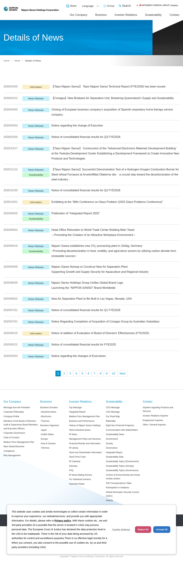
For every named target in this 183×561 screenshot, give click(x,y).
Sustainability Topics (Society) (120, 466)
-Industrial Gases (48, 412)
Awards (109, 500)
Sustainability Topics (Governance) (122, 470)
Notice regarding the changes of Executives (78, 355)
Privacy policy (63, 520)
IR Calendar (74, 461)
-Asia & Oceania (48, 443)
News (73, 5)
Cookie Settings (121, 529)
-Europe (44, 439)
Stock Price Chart (77, 457)
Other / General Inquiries (154, 424)
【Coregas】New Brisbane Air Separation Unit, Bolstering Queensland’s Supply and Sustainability (112, 98)
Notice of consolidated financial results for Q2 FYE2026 (85, 190)
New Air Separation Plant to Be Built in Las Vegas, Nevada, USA (91, 298)
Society (109, 443)
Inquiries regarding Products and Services (158, 409)
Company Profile (11, 416)
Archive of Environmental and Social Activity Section (123, 477)
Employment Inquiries (153, 420)
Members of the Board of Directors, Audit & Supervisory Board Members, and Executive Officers (21, 425)
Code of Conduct (11, 437)
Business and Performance (81, 421)
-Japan (43, 430)
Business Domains (49, 407)
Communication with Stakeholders (122, 430)
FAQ (71, 470)
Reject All (143, 529)
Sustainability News (115, 434)
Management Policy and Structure (85, 439)
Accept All (162, 529)
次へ (123, 373)
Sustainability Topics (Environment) (122, 461)
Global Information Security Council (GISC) (122, 494)
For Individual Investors (80, 479)
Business (101, 14)
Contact (174, 14)
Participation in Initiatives (117, 487)
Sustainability (153, 14)
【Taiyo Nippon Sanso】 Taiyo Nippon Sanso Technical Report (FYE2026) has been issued (108, 86)
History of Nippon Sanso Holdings (85, 425)
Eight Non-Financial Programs (120, 425)
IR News (73, 434)
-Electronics (45, 416)
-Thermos (44, 421)
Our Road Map (113, 416)
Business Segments (49, 425)
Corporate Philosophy (14, 412)
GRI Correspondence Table (118, 483)
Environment (112, 439)
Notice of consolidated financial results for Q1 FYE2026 (85, 310)
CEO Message (113, 407)
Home (7, 60)
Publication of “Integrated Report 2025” (75, 213)
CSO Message (113, 412)
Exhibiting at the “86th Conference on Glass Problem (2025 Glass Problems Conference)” (107, 201)
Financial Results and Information (84, 443)
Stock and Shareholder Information (85, 452)
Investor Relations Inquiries (155, 416)
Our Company (78, 14)
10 (113, 373)
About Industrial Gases (79, 430)
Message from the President (17, 407)
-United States (47, 434)
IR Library (73, 448)
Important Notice (77, 484)
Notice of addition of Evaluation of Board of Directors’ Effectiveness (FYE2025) (100, 333)
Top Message (75, 407)
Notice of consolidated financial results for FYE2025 (83, 344)
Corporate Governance (14, 433)
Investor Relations (126, 14)
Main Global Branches (14, 446)
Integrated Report (77, 412)
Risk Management (12, 455)
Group (110, 5)
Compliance (9, 451)
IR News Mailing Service (80, 475)
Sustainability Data (114, 457)
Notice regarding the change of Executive (77, 125)
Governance (111, 448)
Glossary (73, 466)
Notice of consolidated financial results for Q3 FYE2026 (85, 136)
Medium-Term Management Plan (19, 442)
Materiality (111, 421)
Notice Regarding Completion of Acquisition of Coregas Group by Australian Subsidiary (105, 321)
